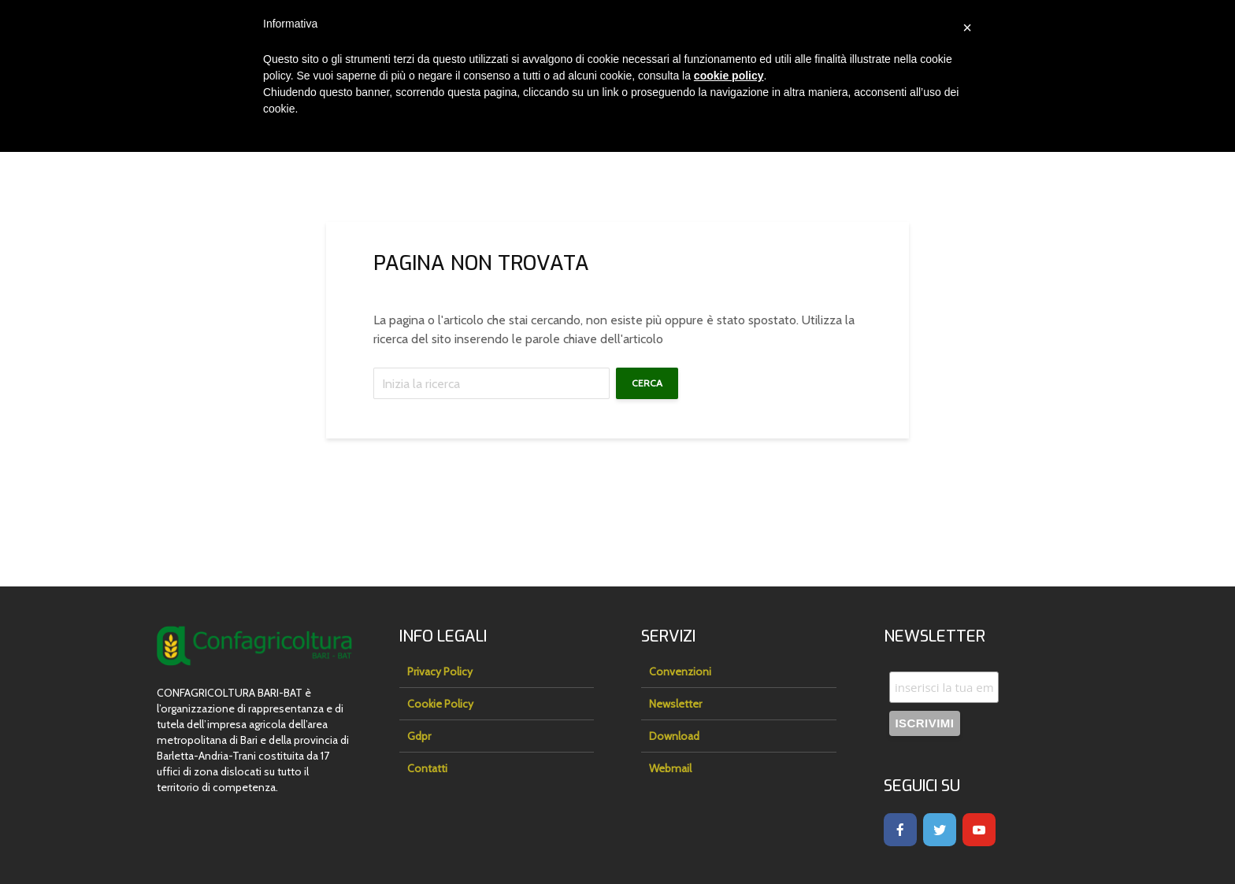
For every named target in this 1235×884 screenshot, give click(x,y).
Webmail (670, 768)
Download (674, 736)
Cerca (647, 383)
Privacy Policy (440, 671)
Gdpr (419, 736)
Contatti (427, 768)
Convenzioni (680, 671)
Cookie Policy (440, 704)
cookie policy (729, 75)
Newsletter (675, 704)
